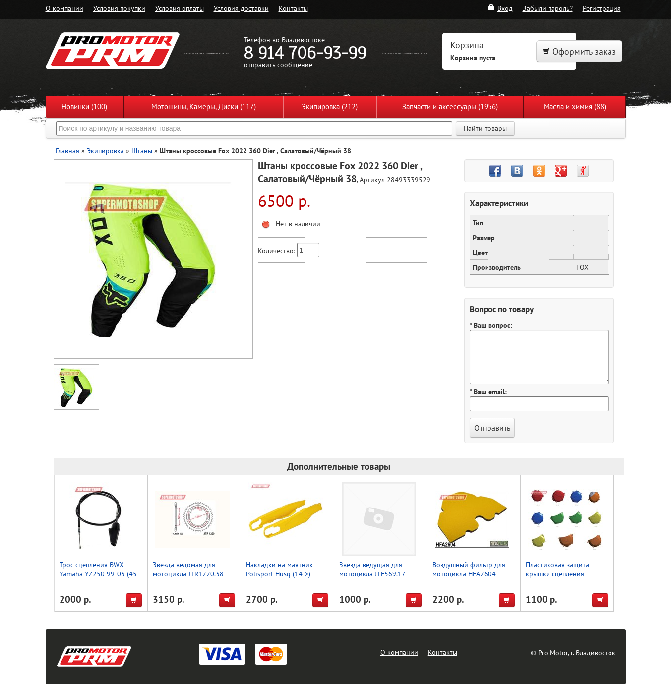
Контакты (293, 8)
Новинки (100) (84, 106)
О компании (64, 8)
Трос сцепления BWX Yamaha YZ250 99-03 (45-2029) (99, 574)
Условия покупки (119, 8)
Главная (67, 150)
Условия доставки (241, 8)
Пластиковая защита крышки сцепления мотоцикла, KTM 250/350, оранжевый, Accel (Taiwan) (566, 578)
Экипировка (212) (330, 106)
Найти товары (485, 128)
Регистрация (602, 8)
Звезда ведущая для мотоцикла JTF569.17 (372, 569)
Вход (500, 8)
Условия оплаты (179, 8)
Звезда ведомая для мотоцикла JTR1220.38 (188, 569)
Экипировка (105, 150)
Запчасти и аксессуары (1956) (450, 106)
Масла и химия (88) (575, 106)
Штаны (141, 150)
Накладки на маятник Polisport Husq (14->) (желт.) (279, 574)
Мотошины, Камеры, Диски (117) (203, 106)
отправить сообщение (278, 64)
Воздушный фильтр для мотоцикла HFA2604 (468, 569)
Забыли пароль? (548, 8)
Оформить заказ (579, 51)
